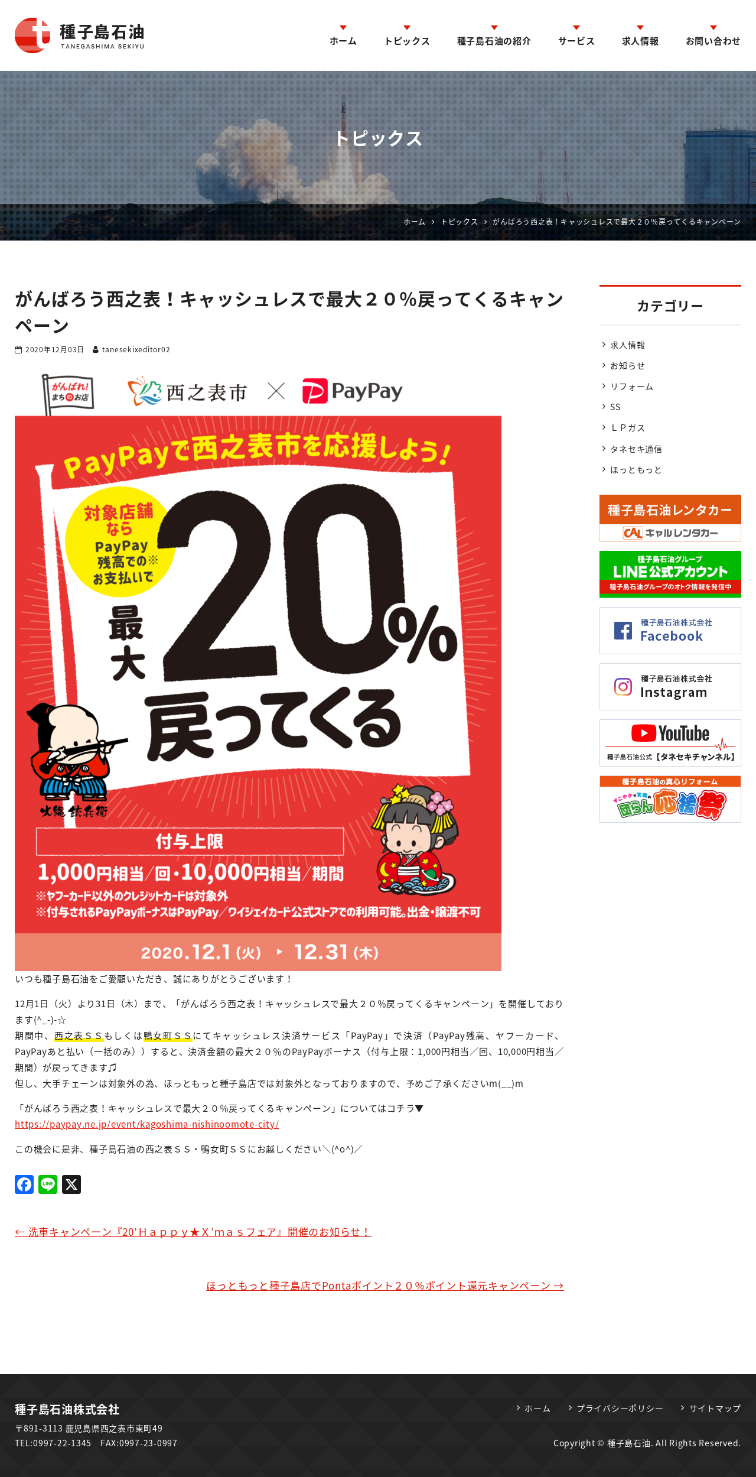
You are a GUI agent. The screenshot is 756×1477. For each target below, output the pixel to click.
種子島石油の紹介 (494, 40)
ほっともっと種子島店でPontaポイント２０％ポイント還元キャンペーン (385, 1285)
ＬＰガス (627, 427)
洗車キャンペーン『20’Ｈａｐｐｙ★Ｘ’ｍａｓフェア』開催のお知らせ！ (193, 1231)
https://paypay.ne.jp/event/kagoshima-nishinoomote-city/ (147, 1124)
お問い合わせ (714, 40)
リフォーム (632, 386)
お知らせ (627, 365)
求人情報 (640, 40)
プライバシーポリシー (620, 1408)
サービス (576, 40)
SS (615, 407)
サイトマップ (715, 1408)
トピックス (407, 40)
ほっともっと (636, 469)
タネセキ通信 (636, 449)
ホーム (343, 40)
